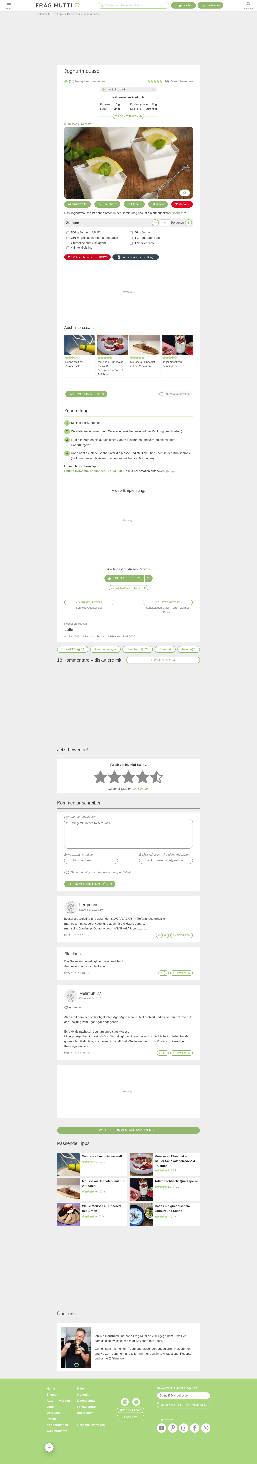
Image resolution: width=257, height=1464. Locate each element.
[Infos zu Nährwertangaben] (143, 96)
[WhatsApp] (205, 1428)
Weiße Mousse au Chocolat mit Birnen (101, 1208)
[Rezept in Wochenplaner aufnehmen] (165, 649)
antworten (181, 935)
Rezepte (86, 123)
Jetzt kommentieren (128, 587)
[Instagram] (183, 1428)
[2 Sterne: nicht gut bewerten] (114, 777)
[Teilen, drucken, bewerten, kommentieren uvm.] (49, 1447)
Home (51, 1388)
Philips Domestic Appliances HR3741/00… (94, 471)
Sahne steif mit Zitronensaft (74, 364)
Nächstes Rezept (168, 602)
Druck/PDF (77, 204)
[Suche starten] (101, 5)
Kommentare (163, 660)
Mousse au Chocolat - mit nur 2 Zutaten (143, 364)
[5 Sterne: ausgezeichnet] (156, 777)
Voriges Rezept (89, 602)
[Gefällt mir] (159, 935)
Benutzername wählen (79, 854)
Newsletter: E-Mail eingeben (177, 1388)
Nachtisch (178, 213)
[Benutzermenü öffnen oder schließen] (248, 5)
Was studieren (57, 1431)
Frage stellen (183, 5)
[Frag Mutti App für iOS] (125, 1403)
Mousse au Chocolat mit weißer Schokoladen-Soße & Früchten (111, 368)
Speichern (107, 204)
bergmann (89, 904)
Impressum (85, 1412)
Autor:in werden (58, 1400)
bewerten (170, 81)
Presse (52, 1419)
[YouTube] (161, 1428)
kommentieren (84, 81)
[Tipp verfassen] (210, 5)
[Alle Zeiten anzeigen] (153, 89)
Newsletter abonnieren (183, 1405)
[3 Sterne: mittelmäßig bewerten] (128, 777)
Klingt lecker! (128, 578)
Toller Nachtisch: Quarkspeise (173, 364)
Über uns (53, 1412)
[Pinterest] (172, 1428)
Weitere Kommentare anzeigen (128, 1130)
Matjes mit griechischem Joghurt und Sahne (172, 1208)
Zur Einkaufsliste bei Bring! (135, 257)
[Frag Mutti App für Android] (136, 1403)
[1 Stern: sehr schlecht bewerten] (100, 777)
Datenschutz (86, 1400)
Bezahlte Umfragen (91, 1425)
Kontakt (83, 1394)
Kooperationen (57, 1425)
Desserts (73, 123)
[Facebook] (194, 1428)
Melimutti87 (90, 993)
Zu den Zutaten (128, 116)
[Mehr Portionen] (188, 222)
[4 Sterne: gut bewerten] (142, 777)
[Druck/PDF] (72, 649)
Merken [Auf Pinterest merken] (182, 204)
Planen (134, 204)
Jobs (50, 1406)
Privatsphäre (86, 1406)
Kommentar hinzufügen (128, 832)
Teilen (158, 204)
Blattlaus (72, 953)
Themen (52, 1394)
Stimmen (141, 788)
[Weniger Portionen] (155, 222)
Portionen (177, 222)
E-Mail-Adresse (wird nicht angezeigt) (164, 854)
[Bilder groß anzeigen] (184, 192)
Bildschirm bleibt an (178, 393)
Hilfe (80, 1388)
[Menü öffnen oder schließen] (9, 5)
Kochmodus (86, 394)
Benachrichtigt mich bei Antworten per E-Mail (101, 872)
